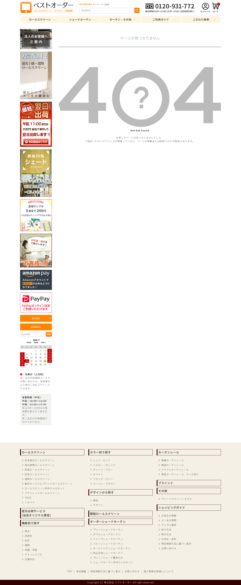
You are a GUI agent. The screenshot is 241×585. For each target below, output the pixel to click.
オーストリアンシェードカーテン (112, 548)
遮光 (27, 531)
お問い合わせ (168, 548)
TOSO (28, 497)
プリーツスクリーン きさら (176, 498)
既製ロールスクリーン (105, 514)
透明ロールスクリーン (37, 479)
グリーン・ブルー (103, 469)
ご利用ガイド (160, 19)
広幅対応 (30, 559)
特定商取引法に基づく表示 (176, 543)
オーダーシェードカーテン (108, 522)
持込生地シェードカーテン (108, 553)
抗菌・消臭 (31, 549)
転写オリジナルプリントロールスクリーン (48, 483)
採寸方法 (166, 529)
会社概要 (81, 571)
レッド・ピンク (102, 460)
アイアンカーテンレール (175, 469)
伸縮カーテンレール (172, 460)
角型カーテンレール (172, 465)
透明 (27, 545)
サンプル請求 (168, 525)
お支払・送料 (168, 539)
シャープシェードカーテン (108, 539)
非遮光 (28, 535)
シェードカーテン (80, 19)
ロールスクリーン (40, 19)
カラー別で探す (100, 452)
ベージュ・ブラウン (104, 483)
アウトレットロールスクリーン (42, 493)
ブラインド (165, 483)
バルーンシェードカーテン (108, 543)
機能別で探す (31, 523)
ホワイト (98, 474)
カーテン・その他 (120, 19)
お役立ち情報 (168, 515)
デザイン (98, 505)
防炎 (27, 540)
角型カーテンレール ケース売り (180, 474)
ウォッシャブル (33, 554)
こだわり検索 (201, 19)
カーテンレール (168, 452)
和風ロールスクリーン (37, 469)
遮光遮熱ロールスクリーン (40, 465)
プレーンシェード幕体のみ (108, 557)
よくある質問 (168, 520)
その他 (162, 491)
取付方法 (166, 534)
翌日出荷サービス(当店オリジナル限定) (36, 513)
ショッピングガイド (171, 508)
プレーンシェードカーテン (108, 529)
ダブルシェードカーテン (107, 534)
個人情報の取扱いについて (159, 571)
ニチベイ (30, 502)
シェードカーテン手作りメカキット (113, 562)
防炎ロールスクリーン (37, 474)
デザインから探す (102, 492)
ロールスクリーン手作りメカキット (45, 488)
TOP (69, 571)
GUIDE (36, 318)
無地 (95, 500)
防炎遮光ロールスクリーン (40, 460)
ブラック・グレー (103, 479)
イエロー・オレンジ (104, 465)
